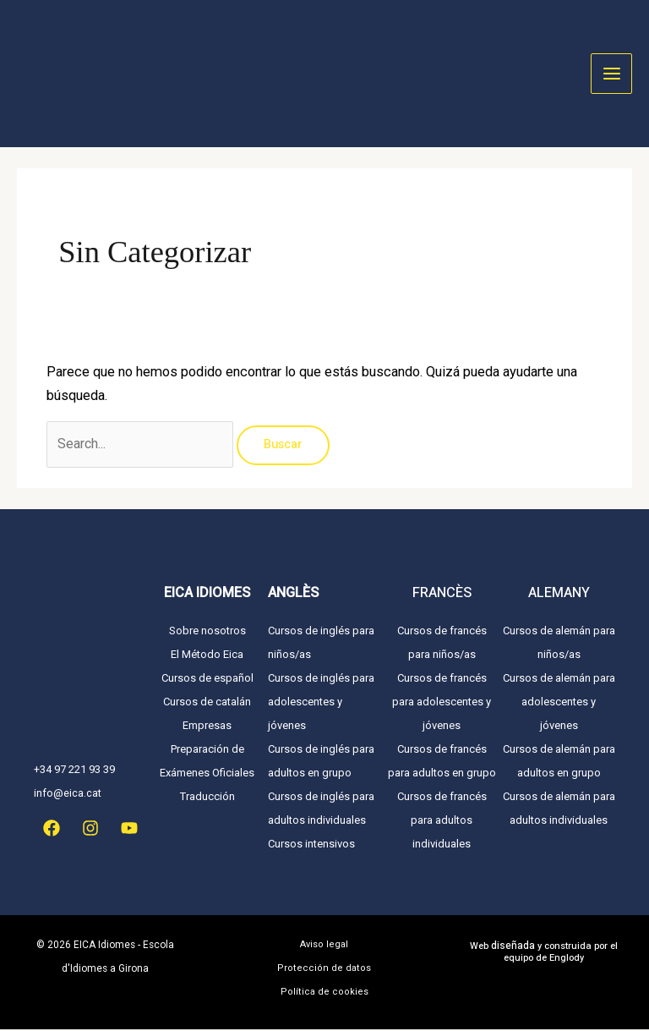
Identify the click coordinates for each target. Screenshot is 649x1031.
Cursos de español (207, 679)
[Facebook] (51, 829)
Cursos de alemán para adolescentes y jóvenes (559, 703)
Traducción (207, 798)
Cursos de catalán (207, 703)
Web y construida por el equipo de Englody (544, 954)
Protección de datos (324, 969)
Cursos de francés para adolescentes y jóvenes (441, 703)
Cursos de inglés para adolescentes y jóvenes (321, 703)
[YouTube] (129, 829)
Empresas (207, 727)
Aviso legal (324, 946)
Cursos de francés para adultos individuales (442, 822)
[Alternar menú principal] (611, 74)
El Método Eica (207, 656)
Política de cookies (324, 993)
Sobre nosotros (207, 632)
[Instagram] (90, 829)
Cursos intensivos (311, 845)
